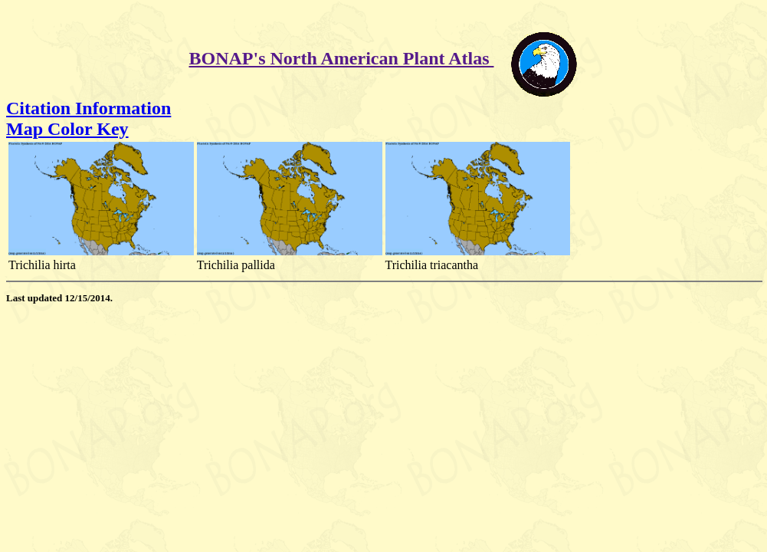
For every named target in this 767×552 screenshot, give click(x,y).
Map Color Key (67, 129)
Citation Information (88, 108)
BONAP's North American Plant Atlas (341, 58)
